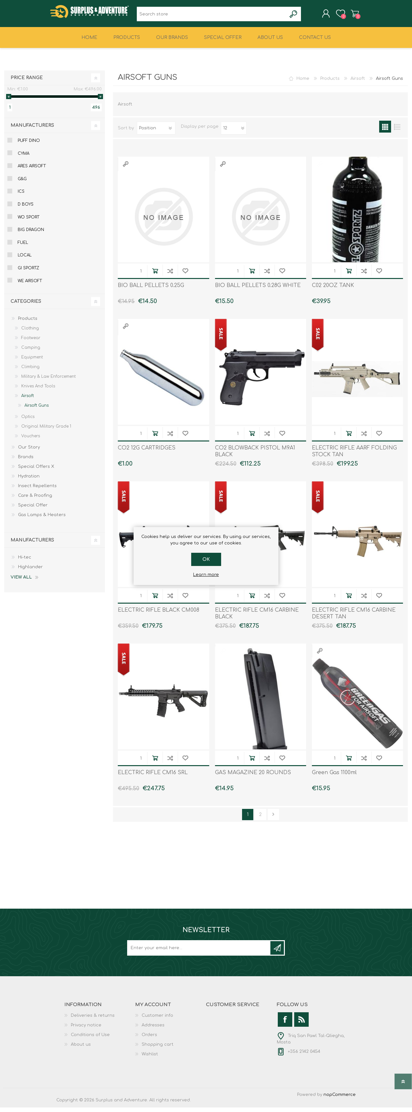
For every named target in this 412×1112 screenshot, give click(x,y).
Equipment (32, 361)
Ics (21, 196)
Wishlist (150, 1058)
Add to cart (155, 275)
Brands (25, 461)
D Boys (25, 209)
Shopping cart (348, 16)
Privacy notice (86, 1029)
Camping (30, 352)
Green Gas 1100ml (334, 777)
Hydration (29, 480)
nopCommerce (339, 1099)
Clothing (30, 332)
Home (302, 83)
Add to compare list (170, 275)
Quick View (125, 168)
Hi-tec (24, 562)
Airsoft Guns (36, 410)
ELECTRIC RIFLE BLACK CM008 (158, 614)
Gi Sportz (28, 272)
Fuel (23, 247)
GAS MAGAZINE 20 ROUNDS (253, 777)
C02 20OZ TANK (333, 290)
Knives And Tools (38, 390)
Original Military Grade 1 (46, 431)
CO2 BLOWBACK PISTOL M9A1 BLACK (255, 455)
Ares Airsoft (32, 170)
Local (25, 259)
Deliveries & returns (93, 1020)
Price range (27, 82)
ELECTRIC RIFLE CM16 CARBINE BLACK (257, 618)
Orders (149, 1039)
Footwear (30, 342)
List (397, 131)
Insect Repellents (37, 490)
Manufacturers (32, 129)
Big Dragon (31, 234)
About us (81, 1049)
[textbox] (211, 16)
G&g (22, 183)
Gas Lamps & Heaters (42, 519)
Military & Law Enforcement (48, 381)
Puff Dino (29, 145)
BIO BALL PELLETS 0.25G (151, 290)
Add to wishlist (185, 275)
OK (206, 559)
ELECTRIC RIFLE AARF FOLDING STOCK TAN (354, 455)
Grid (385, 131)
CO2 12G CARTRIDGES (146, 452)
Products (330, 83)
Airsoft (358, 83)
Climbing (30, 371)
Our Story (29, 451)
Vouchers (30, 440)
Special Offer (33, 509)
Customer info (157, 1020)
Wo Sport (28, 221)
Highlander (30, 571)
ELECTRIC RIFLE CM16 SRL (153, 777)
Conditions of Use (90, 1039)
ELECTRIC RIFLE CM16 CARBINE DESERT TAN (354, 618)
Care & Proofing (35, 500)
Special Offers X (36, 471)
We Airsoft (30, 285)
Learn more (206, 574)
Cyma (23, 158)
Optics (27, 421)
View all (21, 581)
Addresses (153, 1029)
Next (273, 819)
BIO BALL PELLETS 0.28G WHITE (258, 290)
